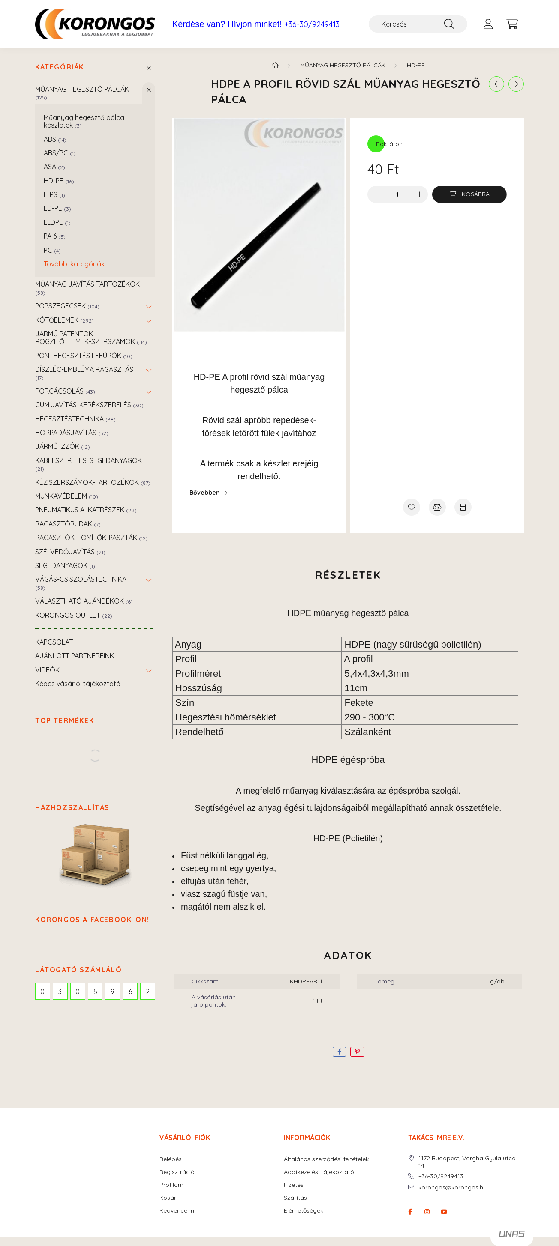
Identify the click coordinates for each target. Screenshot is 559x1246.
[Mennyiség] (397, 194)
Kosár (167, 1197)
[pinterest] (357, 1052)
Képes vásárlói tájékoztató (77, 683)
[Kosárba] (469, 194)
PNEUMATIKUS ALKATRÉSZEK (86, 509)
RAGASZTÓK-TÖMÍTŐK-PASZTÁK (91, 537)
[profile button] (487, 24)
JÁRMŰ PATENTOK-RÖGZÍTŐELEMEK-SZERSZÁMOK (91, 337)
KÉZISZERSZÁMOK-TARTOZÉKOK (92, 482)
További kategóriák (74, 264)
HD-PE (59, 180)
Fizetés (294, 1185)
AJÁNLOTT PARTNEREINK (74, 655)
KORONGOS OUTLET (73, 615)
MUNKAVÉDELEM (66, 496)
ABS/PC (60, 153)
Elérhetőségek (303, 1210)
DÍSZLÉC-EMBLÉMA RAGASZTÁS (84, 373)
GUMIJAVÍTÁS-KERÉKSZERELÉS (89, 404)
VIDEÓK (47, 670)
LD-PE (57, 208)
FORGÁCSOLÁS (65, 391)
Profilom (171, 1185)
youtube (444, 1211)
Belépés (170, 1159)
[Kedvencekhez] (411, 507)
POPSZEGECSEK (67, 306)
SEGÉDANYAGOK (65, 565)
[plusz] (419, 194)
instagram (427, 1211)
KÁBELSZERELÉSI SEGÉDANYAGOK (88, 464)
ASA (54, 166)
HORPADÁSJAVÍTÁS (71, 432)
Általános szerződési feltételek (326, 1159)
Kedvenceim (176, 1210)
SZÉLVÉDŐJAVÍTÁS (70, 551)
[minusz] (376, 194)
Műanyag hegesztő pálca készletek (84, 121)
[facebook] (339, 1052)
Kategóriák (59, 67)
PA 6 (55, 236)
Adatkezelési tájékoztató (319, 1172)
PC (52, 250)
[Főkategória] (275, 65)
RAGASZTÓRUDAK (68, 524)
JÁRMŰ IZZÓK (62, 446)
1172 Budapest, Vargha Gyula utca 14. (467, 1162)
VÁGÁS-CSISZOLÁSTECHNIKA (80, 583)
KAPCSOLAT (54, 642)
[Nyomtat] (463, 507)
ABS (55, 139)
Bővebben (204, 492)
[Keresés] (418, 24)
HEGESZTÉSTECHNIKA (75, 419)
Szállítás (295, 1197)
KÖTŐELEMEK (64, 320)
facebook (409, 1211)
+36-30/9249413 (312, 24)
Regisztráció (177, 1172)
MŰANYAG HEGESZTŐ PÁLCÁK (82, 93)
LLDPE (57, 222)
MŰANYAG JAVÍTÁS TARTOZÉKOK (87, 288)
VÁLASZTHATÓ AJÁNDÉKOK (84, 601)
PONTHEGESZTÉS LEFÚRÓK (83, 355)
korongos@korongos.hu (452, 1187)
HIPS (54, 194)
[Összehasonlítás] (437, 507)
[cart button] (511, 24)
